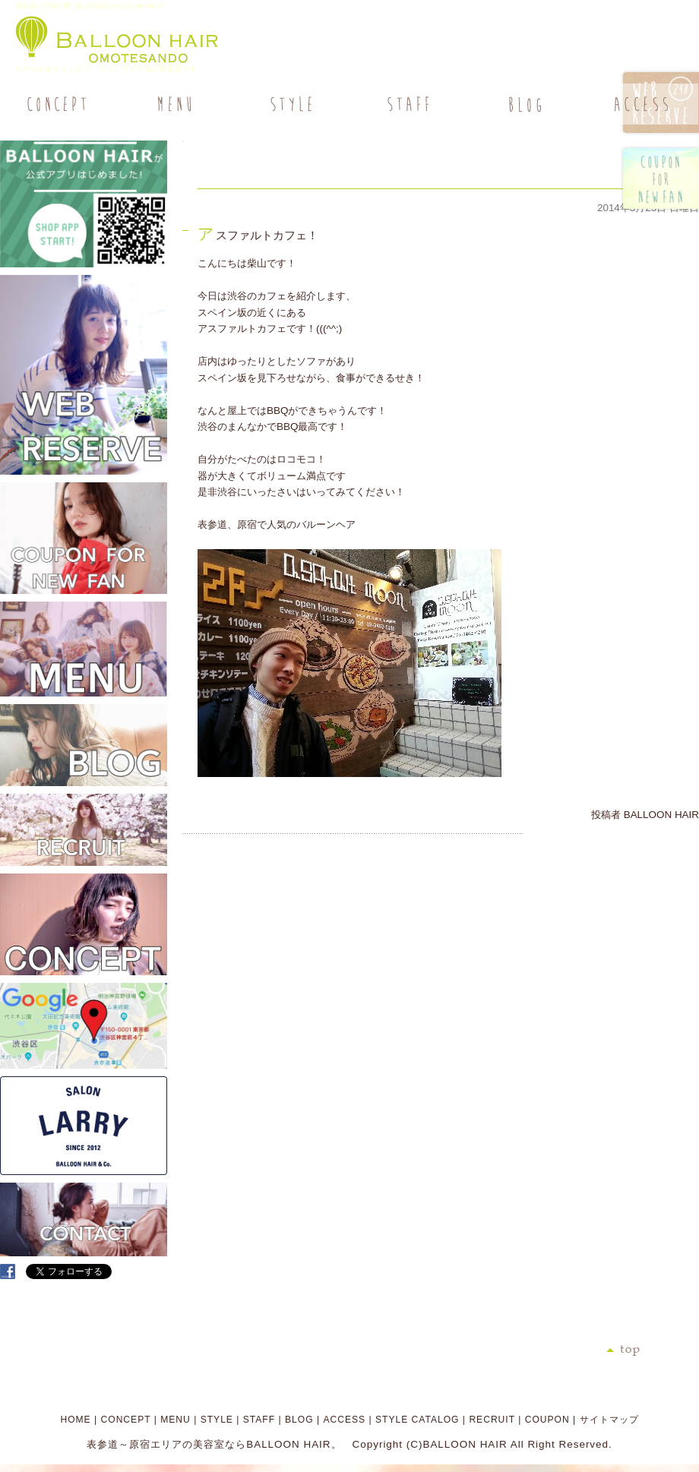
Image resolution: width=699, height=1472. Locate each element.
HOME (75, 1419)
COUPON (547, 1419)
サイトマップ (609, 1419)
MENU (175, 1419)
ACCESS (344, 1419)
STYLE (217, 1419)
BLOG (299, 1419)
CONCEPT (126, 1419)
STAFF (259, 1419)
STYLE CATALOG (417, 1419)
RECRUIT (491, 1419)
